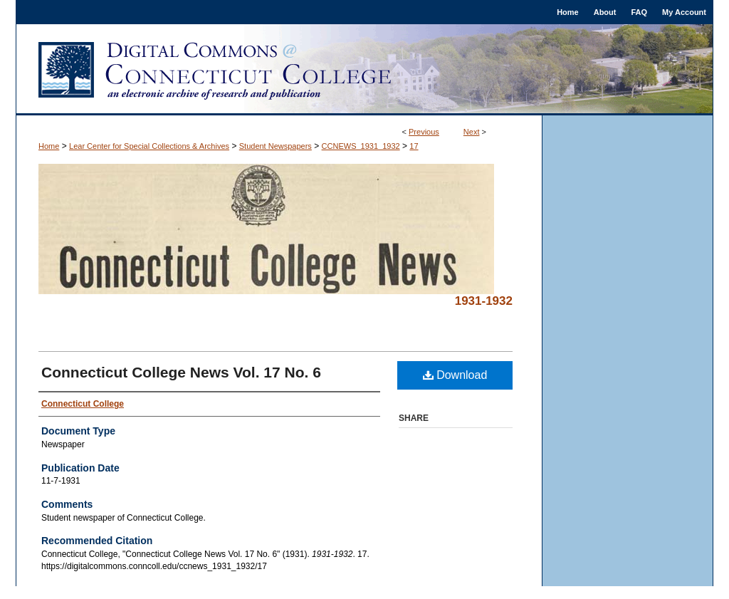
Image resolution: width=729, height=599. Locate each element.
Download (455, 375)
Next (471, 131)
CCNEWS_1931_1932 (361, 146)
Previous (424, 131)
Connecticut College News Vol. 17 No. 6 (181, 372)
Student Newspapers (275, 146)
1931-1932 (484, 301)
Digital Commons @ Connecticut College (364, 69)
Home (48, 146)
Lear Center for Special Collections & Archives (149, 146)
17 (413, 146)
